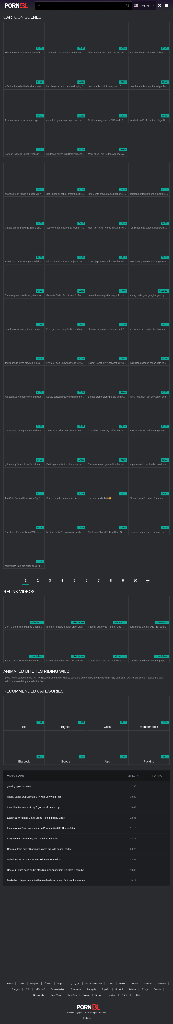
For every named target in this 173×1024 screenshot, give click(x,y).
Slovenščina (55, 995)
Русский (162, 983)
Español (105, 989)
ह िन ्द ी (40, 989)
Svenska (148, 983)
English (157, 989)
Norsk (98, 995)
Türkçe (145, 989)
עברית (110, 983)
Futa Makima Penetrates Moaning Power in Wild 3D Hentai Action (41, 828)
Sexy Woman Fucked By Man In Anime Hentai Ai (32, 838)
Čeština (47, 983)
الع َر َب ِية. (74, 983)
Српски (86, 995)
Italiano (132, 989)
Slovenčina (72, 995)
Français (16, 989)
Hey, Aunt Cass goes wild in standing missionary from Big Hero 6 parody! (45, 870)
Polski (122, 983)
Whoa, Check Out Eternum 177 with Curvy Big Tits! (34, 796)
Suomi (10, 983)
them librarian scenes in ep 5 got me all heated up (33, 807)
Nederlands (38, 995)
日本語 (137, 995)
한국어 (124, 995)
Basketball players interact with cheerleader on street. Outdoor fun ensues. (46, 880)
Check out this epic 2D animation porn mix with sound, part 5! (39, 849)
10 (135, 580)
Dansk (21, 983)
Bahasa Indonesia (93, 983)
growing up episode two (19, 786)
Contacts (86, 1018)
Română (119, 989)
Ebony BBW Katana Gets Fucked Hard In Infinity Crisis (36, 817)
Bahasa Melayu (58, 989)
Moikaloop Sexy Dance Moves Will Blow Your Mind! (34, 859)
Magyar (60, 983)
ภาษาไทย (111, 995)
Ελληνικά (34, 983)
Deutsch (134, 983)
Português (91, 989)
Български (76, 989)
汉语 (28, 989)
